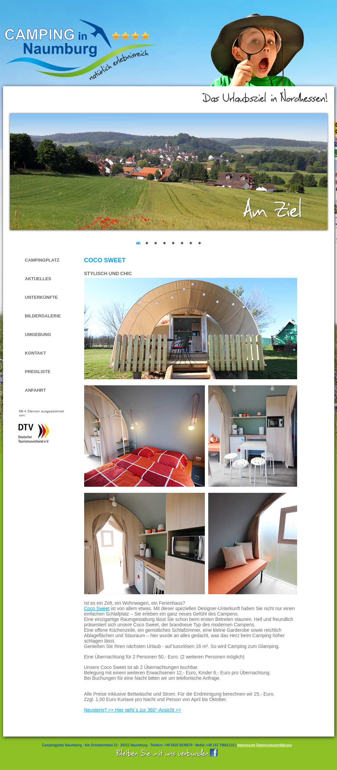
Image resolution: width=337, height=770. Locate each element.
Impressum (246, 745)
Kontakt (35, 353)
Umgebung (38, 334)
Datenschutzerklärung (274, 745)
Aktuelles (38, 278)
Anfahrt (35, 390)
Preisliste (38, 371)
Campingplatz (42, 260)
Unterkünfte (41, 297)
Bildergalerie (43, 315)
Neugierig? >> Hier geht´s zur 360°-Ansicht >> (132, 710)
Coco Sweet (97, 608)
